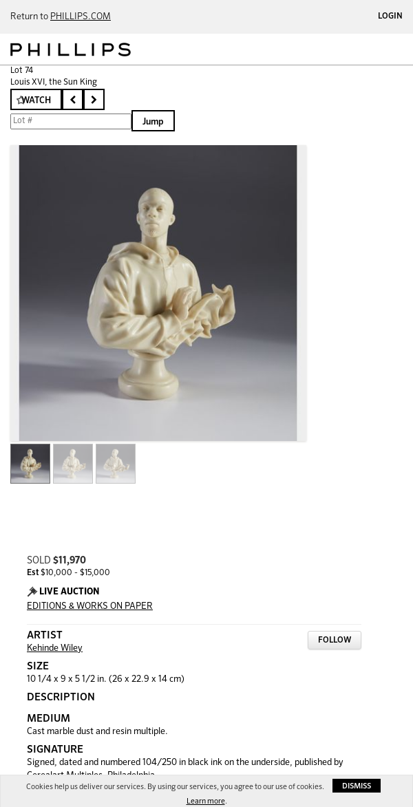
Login (390, 16)
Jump (153, 122)
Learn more (206, 801)
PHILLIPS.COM (80, 16)
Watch (36, 100)
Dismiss (356, 786)
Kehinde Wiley (55, 648)
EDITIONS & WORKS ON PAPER (90, 606)
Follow (334, 640)
